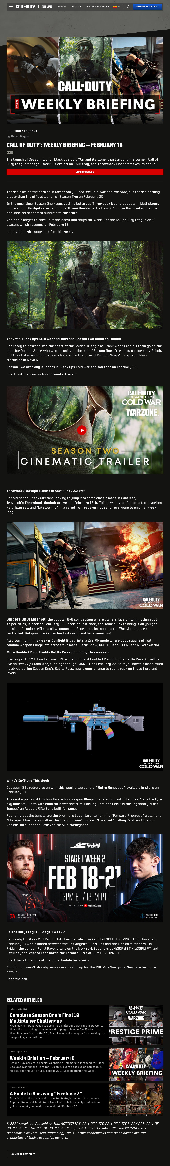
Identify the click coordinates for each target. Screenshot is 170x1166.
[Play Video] (85, 430)
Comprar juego (85, 172)
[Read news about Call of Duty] (47, 6)
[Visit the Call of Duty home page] (25, 6)
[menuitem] (61, 7)
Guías (76, 6)
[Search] (128, 6)
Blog (61, 6)
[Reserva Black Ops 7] (147, 7)
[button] (11, 6)
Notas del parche (98, 6)
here (20, 960)
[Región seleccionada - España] (116, 6)
